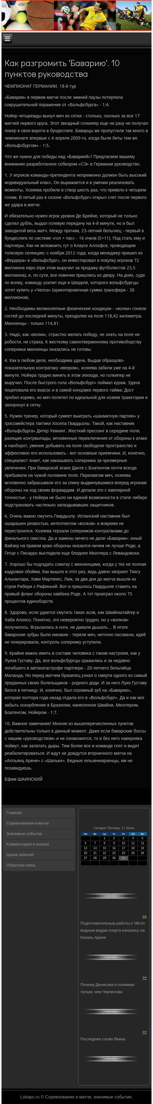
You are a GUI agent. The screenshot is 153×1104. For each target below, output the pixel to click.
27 (85, 858)
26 (142, 853)
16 (114, 848)
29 (104, 858)
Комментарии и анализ (27, 844)
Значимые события (24, 833)
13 (85, 848)
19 (142, 848)
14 (95, 848)
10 (123, 843)
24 (123, 853)
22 (104, 853)
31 (123, 858)
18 (132, 848)
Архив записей (20, 854)
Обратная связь (21, 865)
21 (95, 853)
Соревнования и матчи (27, 823)
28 (95, 858)
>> (145, 916)
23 (114, 853)
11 (132, 843)
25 (132, 853)
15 (104, 848)
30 (114, 858)
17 (123, 848)
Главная (14, 812)
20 (85, 853)
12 (142, 843)
